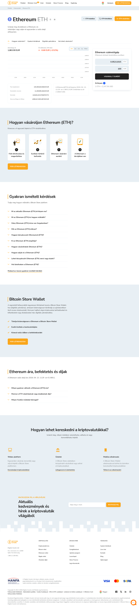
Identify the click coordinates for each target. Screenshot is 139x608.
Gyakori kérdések (34, 41)
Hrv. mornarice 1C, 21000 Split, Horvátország (15, 552)
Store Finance (58, 3)
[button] (38, 211)
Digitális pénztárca (49, 41)
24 (71, 49)
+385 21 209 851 (13, 556)
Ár (8, 41)
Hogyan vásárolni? (18, 41)
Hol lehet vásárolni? (65, 41)
